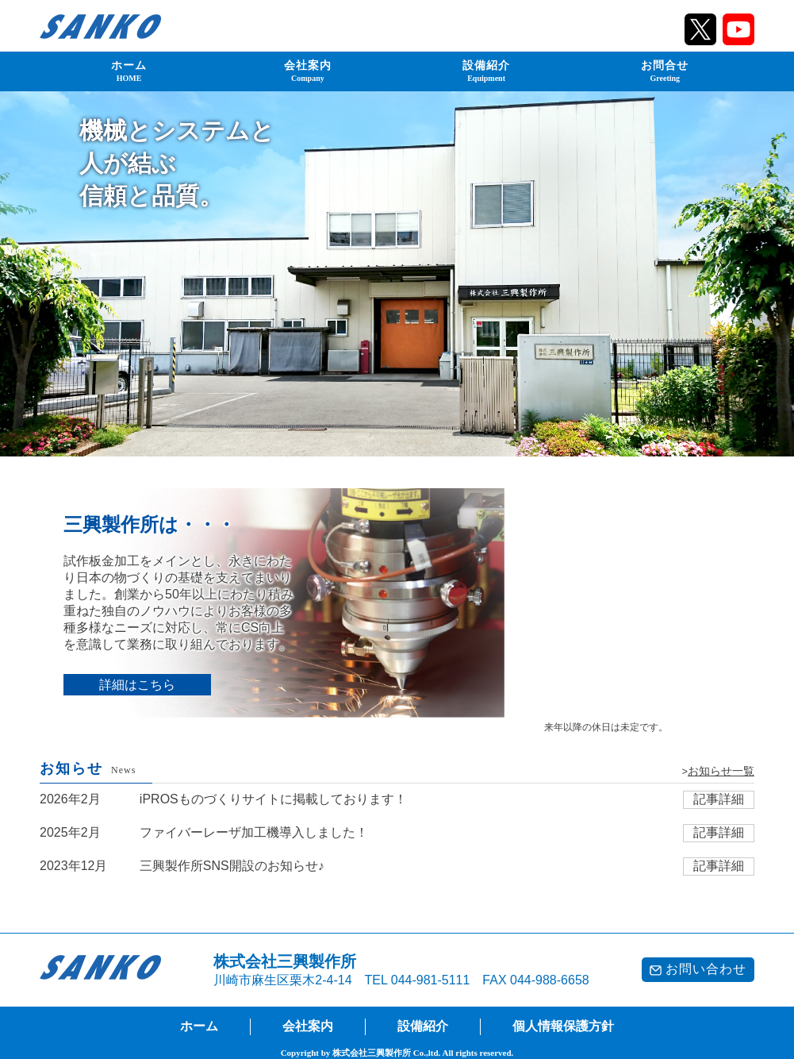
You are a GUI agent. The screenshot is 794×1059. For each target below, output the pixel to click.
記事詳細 (718, 799)
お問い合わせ (698, 969)
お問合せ (665, 71)
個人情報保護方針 (563, 1026)
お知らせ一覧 (721, 770)
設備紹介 (486, 71)
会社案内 (308, 71)
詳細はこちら (137, 684)
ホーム (129, 71)
